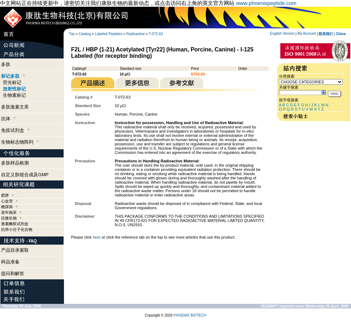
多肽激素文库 (15, 107)
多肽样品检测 (15, 163)
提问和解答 (12, 273)
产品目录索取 (15, 250)
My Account (306, 33)
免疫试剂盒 (15, 130)
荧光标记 (12, 82)
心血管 (7, 201)
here (97, 237)
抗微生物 (9, 218)
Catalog (85, 34)
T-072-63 (155, 34)
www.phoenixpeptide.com (266, 3)
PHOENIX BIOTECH (189, 315)
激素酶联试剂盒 (14, 224)
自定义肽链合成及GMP (25, 174)
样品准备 (10, 261)
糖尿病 (7, 207)
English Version (282, 33)
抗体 (8, 118)
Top (72, 34)
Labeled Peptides (108, 34)
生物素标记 (14, 95)
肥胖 (5, 195)
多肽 (5, 64)
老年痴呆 (9, 212)
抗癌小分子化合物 (16, 229)
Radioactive (135, 34)
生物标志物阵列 (20, 142)
